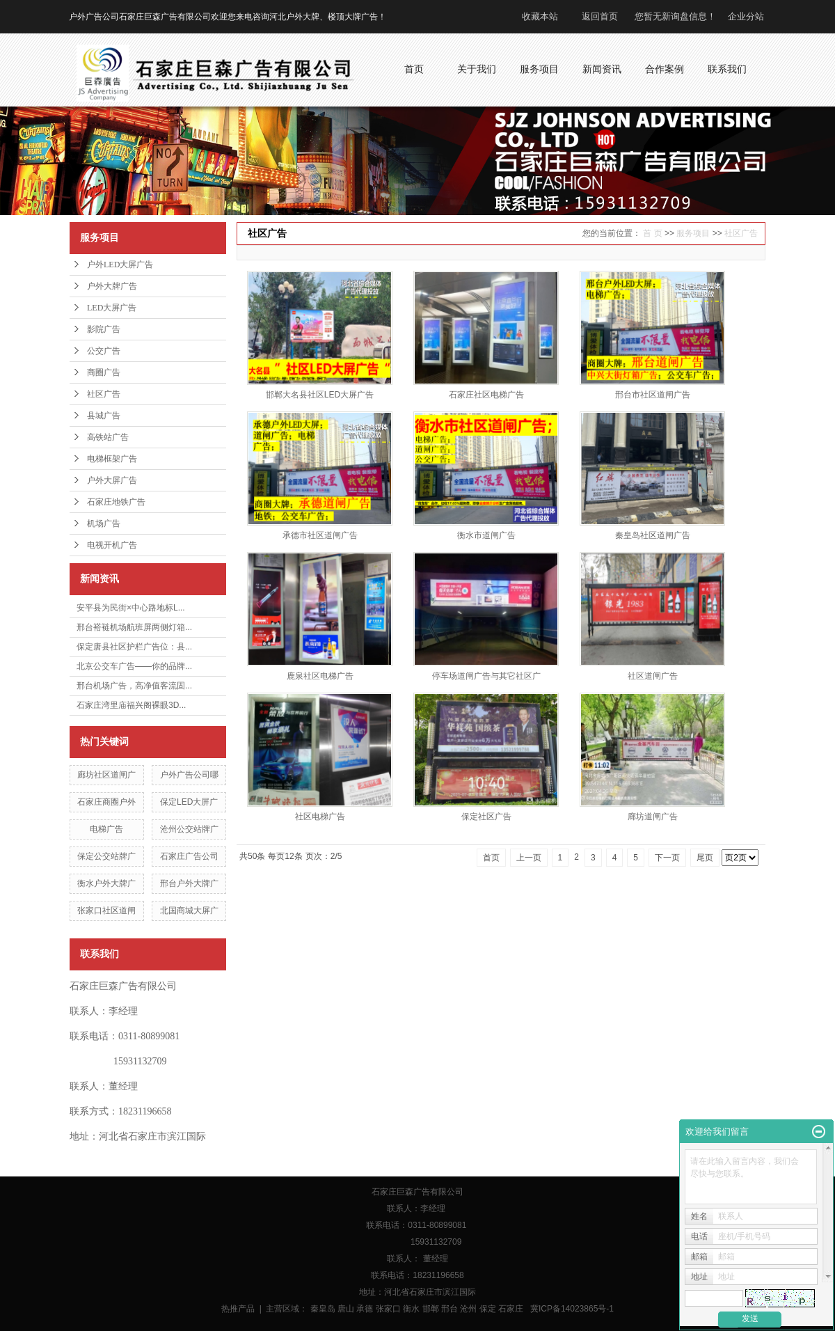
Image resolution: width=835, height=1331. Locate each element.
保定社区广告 (486, 816)
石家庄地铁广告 (116, 502)
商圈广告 (103, 372)
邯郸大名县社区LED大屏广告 (320, 395)
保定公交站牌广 (106, 856)
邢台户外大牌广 (189, 883)
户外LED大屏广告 (120, 264)
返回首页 (600, 16)
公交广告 (103, 351)
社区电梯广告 (320, 816)
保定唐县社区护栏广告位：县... (134, 647)
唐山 (345, 1309)
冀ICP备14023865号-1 (572, 1309)
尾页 (705, 858)
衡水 (411, 1309)
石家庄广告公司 (189, 856)
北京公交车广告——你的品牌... (134, 666)
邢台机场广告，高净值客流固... (134, 686)
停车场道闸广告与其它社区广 (486, 676)
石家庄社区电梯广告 (486, 395)
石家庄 (510, 1309)
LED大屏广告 (111, 308)
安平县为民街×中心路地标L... (131, 608)
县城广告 (103, 415)
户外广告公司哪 (189, 775)
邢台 (449, 1309)
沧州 (468, 1309)
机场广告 (103, 523)
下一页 (667, 858)
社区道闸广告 (653, 676)
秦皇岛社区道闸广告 (652, 535)
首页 (491, 858)
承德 (364, 1309)
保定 (487, 1309)
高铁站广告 (108, 437)
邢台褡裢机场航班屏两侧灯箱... (134, 627)
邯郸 (430, 1309)
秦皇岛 (322, 1309)
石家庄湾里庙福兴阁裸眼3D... (131, 705)
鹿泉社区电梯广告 (320, 676)
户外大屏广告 (112, 480)
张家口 (388, 1309)
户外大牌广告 (112, 286)
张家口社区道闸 (106, 910)
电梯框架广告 (112, 459)
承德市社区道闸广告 (320, 535)
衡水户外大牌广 (106, 883)
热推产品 (238, 1309)
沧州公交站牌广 (189, 829)
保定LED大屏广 (189, 802)
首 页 (652, 233)
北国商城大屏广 (189, 910)
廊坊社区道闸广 (106, 775)
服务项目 (693, 233)
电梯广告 (106, 829)
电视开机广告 (112, 545)
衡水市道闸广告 (486, 535)
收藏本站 (540, 16)
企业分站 (746, 16)
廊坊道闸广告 (653, 816)
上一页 (528, 858)
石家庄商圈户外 (106, 802)
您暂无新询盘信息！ (675, 16)
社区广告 (103, 394)
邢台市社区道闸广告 (652, 395)
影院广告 (103, 329)
